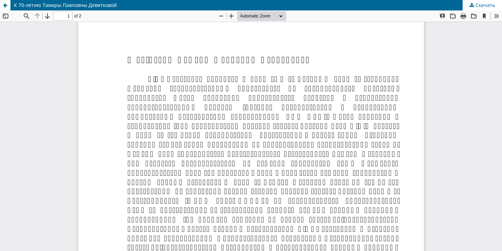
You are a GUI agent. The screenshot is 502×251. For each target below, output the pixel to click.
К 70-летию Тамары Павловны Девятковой (65, 5)
